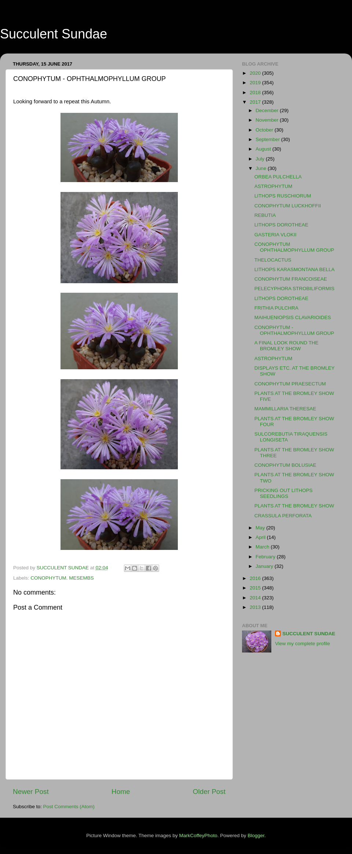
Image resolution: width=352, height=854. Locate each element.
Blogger (255, 835)
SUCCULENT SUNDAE (308, 633)
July (261, 159)
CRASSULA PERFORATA (283, 515)
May (261, 527)
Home (120, 791)
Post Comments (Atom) (69, 806)
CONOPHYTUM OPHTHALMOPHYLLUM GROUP (294, 247)
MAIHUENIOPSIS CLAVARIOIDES (292, 317)
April (261, 537)
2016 (256, 578)
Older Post (209, 791)
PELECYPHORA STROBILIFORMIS (294, 288)
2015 (256, 588)
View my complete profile (302, 643)
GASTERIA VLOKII (275, 234)
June (262, 168)
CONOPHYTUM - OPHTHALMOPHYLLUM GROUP (294, 330)
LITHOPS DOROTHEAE (281, 225)
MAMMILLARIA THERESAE (285, 408)
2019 (256, 82)
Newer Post (31, 791)
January (265, 566)
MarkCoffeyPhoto (198, 835)
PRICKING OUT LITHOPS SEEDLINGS (283, 493)
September (268, 139)
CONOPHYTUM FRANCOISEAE (290, 279)
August (264, 149)
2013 (256, 607)
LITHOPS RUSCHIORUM (282, 196)
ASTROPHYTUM (273, 186)
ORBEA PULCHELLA (278, 177)
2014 (256, 597)
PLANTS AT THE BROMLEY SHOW (294, 506)
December (268, 110)
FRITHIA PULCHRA (276, 308)
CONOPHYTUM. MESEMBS (62, 578)
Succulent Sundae (53, 33)
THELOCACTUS (273, 260)
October (265, 130)
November (268, 120)
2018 (256, 92)
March (263, 547)
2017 (256, 102)
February (266, 556)
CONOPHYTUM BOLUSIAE (285, 465)
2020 (256, 73)
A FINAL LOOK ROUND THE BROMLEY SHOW (286, 345)
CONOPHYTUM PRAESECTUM (290, 384)
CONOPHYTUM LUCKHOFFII (287, 205)
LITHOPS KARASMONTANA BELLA (294, 269)
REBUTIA (265, 215)
